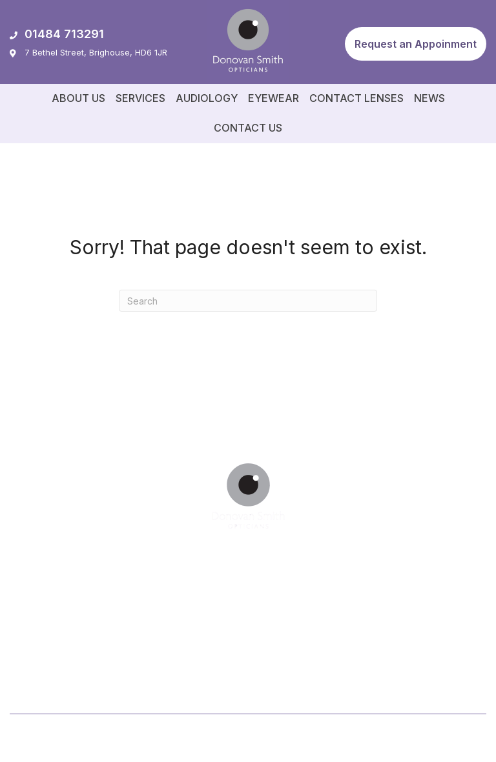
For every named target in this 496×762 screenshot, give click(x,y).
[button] (415, 44)
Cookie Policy (456, 739)
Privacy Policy (388, 739)
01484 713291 (57, 34)
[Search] (248, 301)
